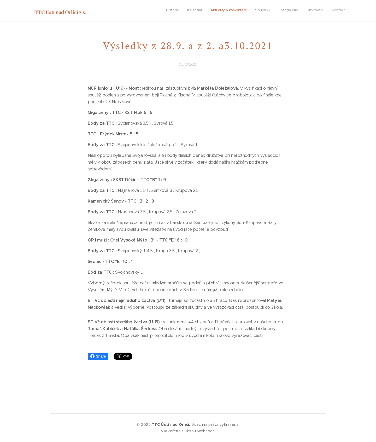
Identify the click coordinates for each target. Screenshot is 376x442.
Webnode (206, 431)
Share (98, 356)
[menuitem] (296, 10)
